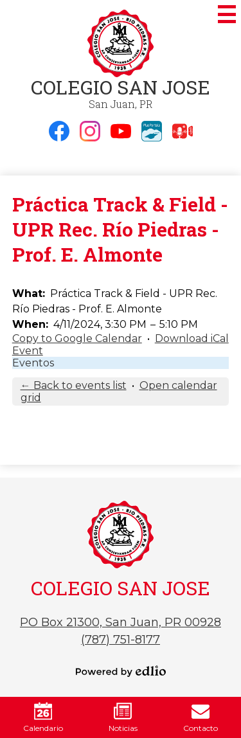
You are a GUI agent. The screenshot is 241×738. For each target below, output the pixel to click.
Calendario (43, 717)
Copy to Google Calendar (77, 338)
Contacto (200, 717)
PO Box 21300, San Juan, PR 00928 (120, 622)
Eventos (33, 363)
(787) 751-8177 (120, 640)
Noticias (123, 717)
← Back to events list (74, 385)
